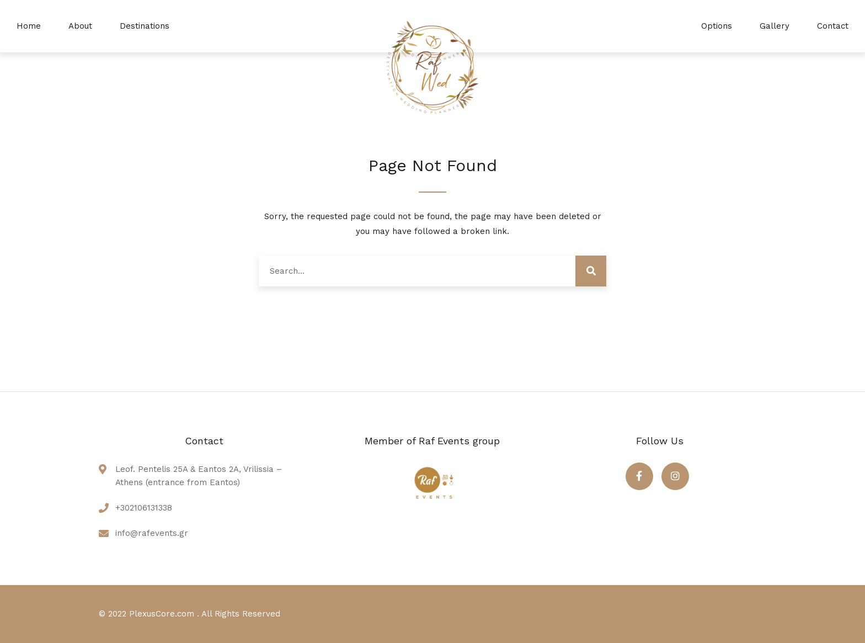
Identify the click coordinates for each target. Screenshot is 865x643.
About (80, 26)
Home (29, 26)
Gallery (774, 26)
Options (716, 26)
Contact (832, 26)
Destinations (144, 26)
